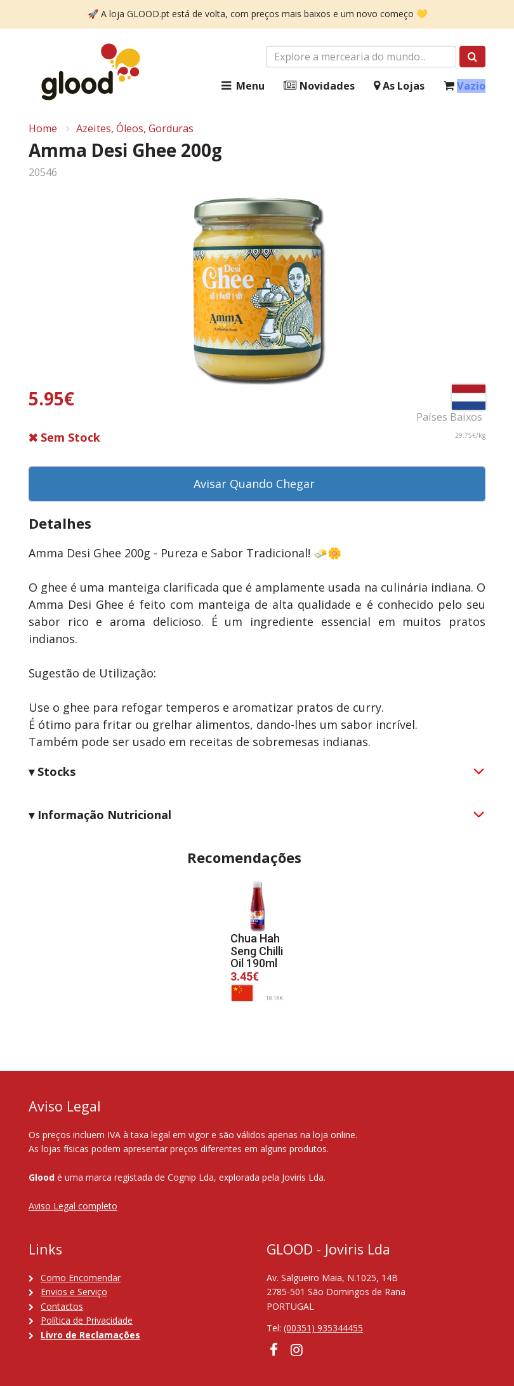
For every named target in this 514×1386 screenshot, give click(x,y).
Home (43, 128)
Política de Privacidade (87, 1320)
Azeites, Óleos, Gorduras (135, 128)
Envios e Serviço (74, 1292)
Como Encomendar (81, 1278)
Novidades (319, 86)
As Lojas (399, 86)
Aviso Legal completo (73, 1206)
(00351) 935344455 (323, 1328)
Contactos (62, 1306)
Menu (242, 86)
